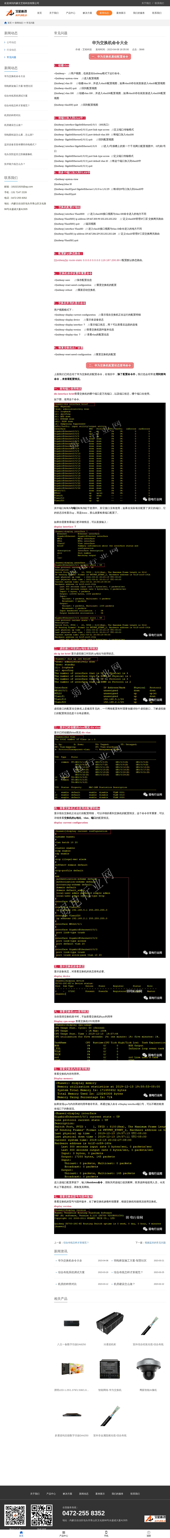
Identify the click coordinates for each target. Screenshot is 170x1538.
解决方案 (87, 26)
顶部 (149, 1533)
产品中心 (70, 26)
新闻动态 (104, 26)
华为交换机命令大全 (14, 89)
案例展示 (121, 26)
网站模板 (107, 1525)
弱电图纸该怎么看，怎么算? (19, 148)
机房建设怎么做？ (13, 138)
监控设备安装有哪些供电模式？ (20, 157)
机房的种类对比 (12, 128)
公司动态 (11, 55)
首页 (39, 26)
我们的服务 (139, 26)
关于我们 (146, 3)
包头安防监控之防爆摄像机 (18, 167)
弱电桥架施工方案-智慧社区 (18, 99)
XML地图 (97, 1525)
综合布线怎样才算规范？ (17, 118)
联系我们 (159, 3)
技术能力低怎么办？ (14, 177)
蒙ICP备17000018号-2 (80, 1525)
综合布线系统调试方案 (16, 109)
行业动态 (11, 63)
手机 (106, 1533)
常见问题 (30, 36)
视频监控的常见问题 (155, 1256)
